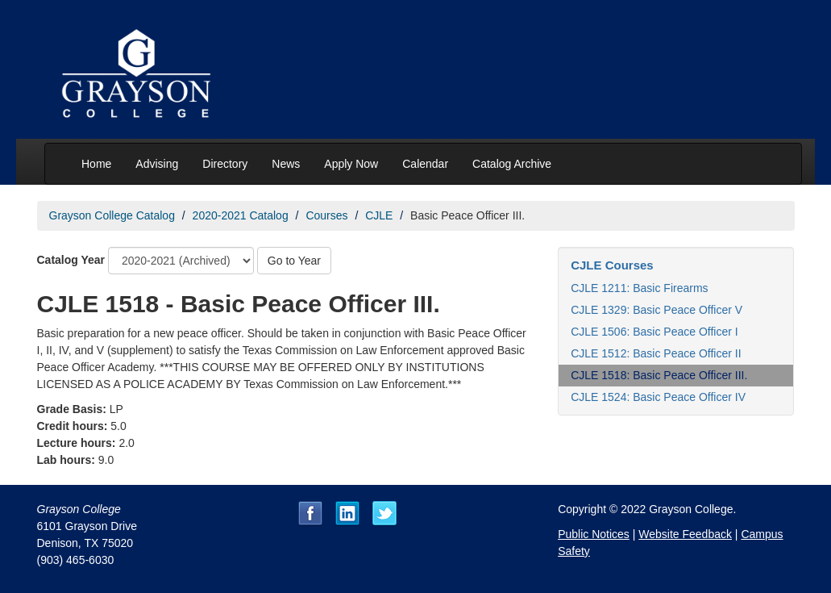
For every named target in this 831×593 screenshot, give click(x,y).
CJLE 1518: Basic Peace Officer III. (659, 375)
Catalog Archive (511, 163)
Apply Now (351, 163)
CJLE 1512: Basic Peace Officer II (656, 353)
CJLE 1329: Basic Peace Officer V (656, 309)
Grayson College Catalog (112, 215)
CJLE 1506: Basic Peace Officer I (654, 331)
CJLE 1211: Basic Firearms (639, 288)
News (286, 163)
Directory (224, 163)
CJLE (379, 215)
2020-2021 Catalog (241, 215)
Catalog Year (71, 259)
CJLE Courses (612, 265)
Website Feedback (685, 534)
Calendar (425, 163)
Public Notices (593, 534)
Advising (156, 163)
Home (96, 163)
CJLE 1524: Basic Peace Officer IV (658, 396)
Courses (326, 215)
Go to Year (294, 260)
